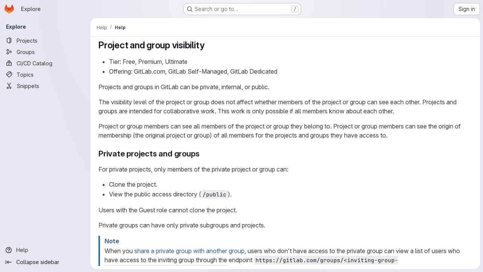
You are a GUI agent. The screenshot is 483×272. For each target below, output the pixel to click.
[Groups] (45, 51)
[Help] (45, 250)
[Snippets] (45, 85)
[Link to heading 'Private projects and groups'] (203, 153)
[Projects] (45, 40)
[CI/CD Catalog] (45, 63)
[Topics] (45, 74)
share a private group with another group (189, 251)
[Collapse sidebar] (45, 262)
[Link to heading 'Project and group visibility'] (209, 45)
